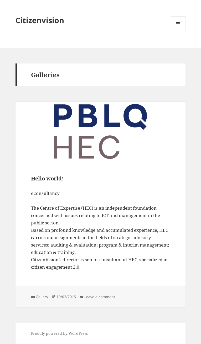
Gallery (42, 296)
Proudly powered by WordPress (59, 333)
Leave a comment (99, 296)
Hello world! (47, 178)
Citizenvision (40, 20)
